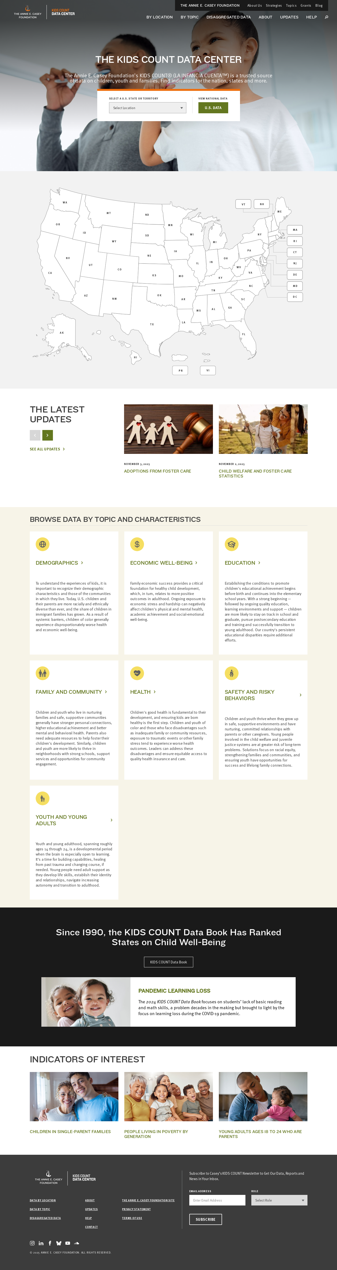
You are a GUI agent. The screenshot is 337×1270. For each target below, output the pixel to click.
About (265, 17)
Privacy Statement (136, 1209)
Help (311, 17)
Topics (291, 5)
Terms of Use (132, 1218)
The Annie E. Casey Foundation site (148, 1200)
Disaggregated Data (229, 17)
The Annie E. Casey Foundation (210, 5)
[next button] (47, 435)
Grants (306, 5)
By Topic (190, 17)
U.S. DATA (213, 107)
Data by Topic (40, 1209)
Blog (319, 5)
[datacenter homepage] (63, 12)
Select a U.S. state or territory (134, 98)
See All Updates (45, 449)
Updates (289, 17)
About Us (254, 5)
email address (200, 1191)
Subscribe (206, 1219)
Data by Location (43, 1200)
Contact (91, 1227)
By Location (159, 17)
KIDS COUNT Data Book (168, 962)
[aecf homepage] (28, 12)
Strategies (274, 5)
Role (254, 1191)
